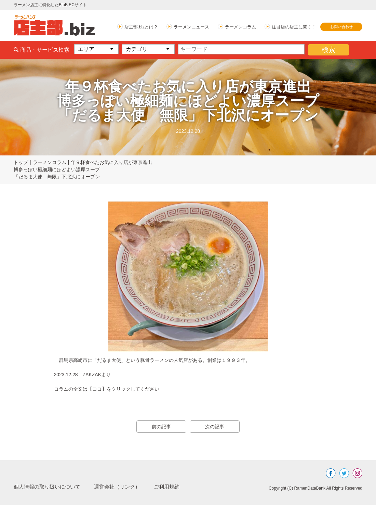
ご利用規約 (175, 487)
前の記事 (160, 426)
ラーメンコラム (240, 26)
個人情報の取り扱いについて (49, 487)
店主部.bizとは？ (141, 26)
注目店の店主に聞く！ (294, 26)
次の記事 (215, 426)
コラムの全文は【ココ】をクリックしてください (106, 389)
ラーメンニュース (191, 26)
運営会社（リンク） (123, 487)
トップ (21, 162)
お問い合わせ (341, 27)
